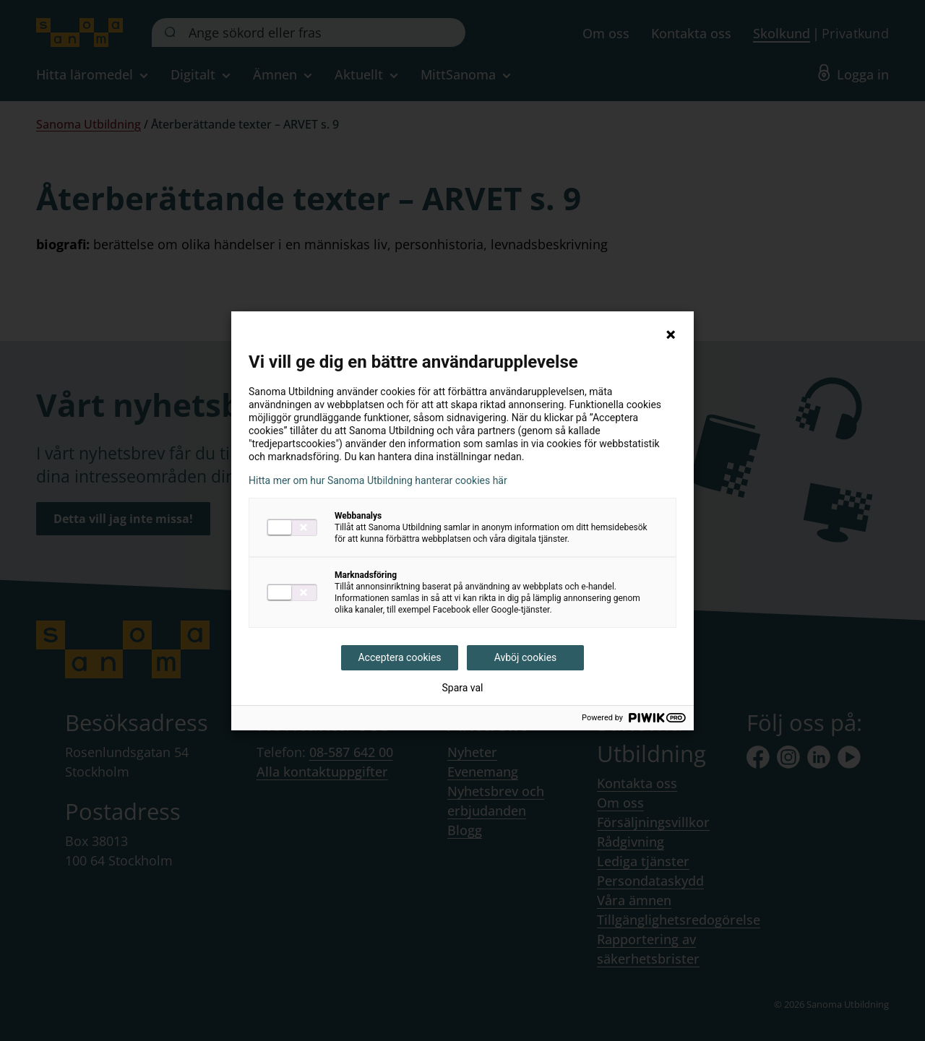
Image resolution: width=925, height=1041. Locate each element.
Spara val (462, 688)
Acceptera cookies (399, 657)
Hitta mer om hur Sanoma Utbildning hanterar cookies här (378, 480)
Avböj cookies (525, 657)
